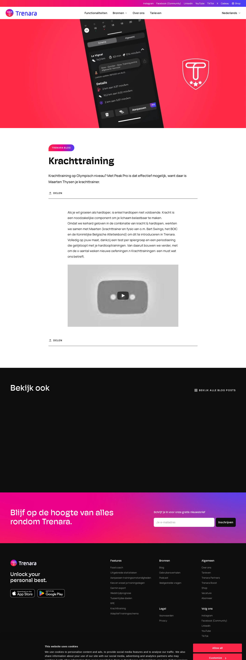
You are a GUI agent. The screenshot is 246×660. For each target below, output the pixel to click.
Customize (217, 641)
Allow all (217, 631)
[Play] (123, 296)
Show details (53, 653)
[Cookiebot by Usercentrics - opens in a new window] (22, 653)
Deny (217, 651)
